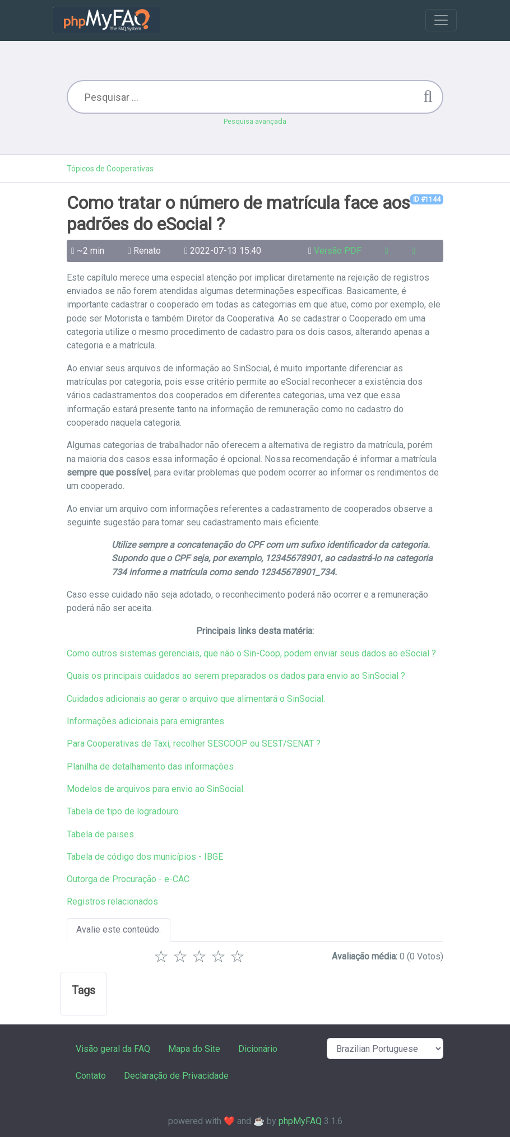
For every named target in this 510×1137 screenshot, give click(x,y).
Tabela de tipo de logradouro (123, 811)
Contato (91, 1075)
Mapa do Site (194, 1048)
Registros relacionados (112, 901)
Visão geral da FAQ (113, 1048)
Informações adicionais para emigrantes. (146, 721)
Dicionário (257, 1048)
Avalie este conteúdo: (118, 929)
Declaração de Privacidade (176, 1075)
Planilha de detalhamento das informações (150, 766)
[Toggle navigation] (441, 20)
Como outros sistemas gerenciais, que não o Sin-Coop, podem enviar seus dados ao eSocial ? (251, 653)
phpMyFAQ (300, 1121)
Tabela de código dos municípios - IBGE (145, 856)
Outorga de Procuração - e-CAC (128, 879)
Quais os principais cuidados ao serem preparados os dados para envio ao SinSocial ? (236, 675)
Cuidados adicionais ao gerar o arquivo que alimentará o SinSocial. (196, 698)
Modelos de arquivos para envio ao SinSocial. (156, 789)
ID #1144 (427, 199)
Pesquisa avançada (255, 121)
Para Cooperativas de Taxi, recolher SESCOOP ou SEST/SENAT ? (194, 743)
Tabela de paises (100, 834)
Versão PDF (337, 250)
